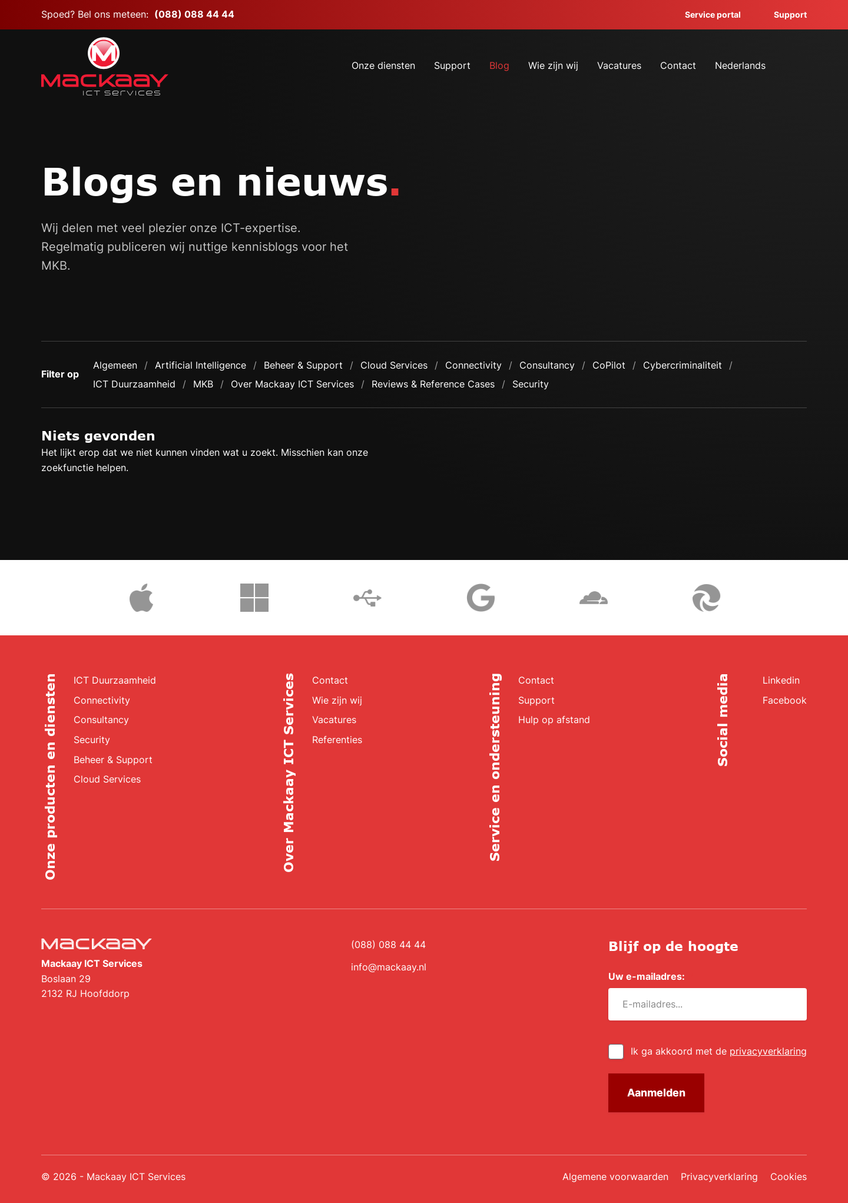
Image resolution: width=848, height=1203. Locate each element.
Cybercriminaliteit (682, 365)
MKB (203, 384)
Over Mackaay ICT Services (292, 384)
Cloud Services (394, 365)
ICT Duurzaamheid (134, 384)
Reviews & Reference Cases (433, 384)
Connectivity (473, 365)
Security (530, 384)
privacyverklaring (768, 1051)
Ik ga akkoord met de (719, 1051)
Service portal (706, 14)
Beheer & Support (303, 365)
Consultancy (547, 365)
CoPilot (608, 365)
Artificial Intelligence (200, 365)
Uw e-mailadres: (651, 976)
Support (783, 14)
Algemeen (115, 365)
